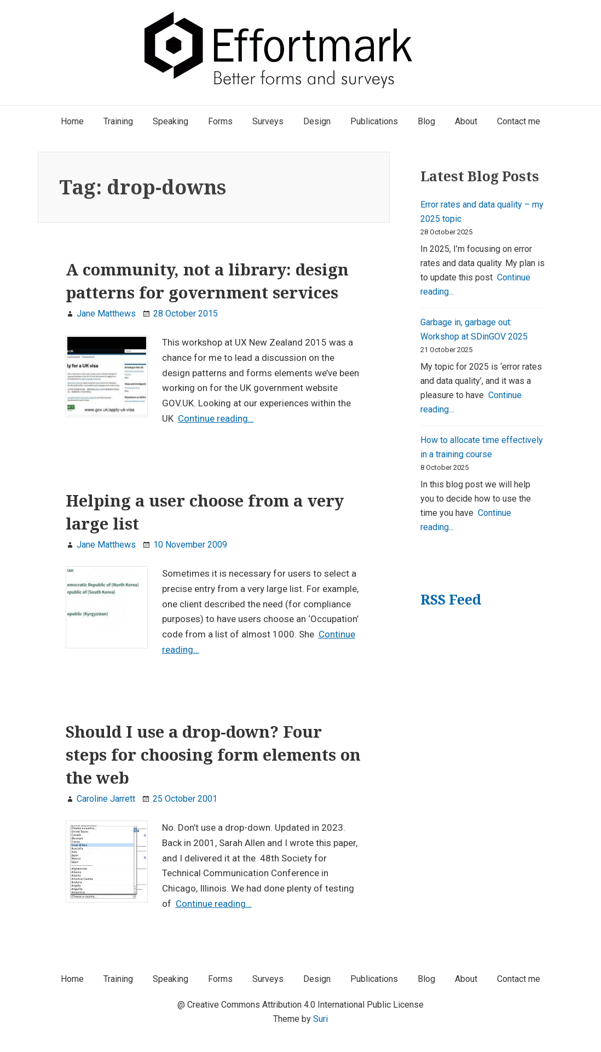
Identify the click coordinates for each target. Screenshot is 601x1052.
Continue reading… (216, 418)
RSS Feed (450, 599)
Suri (320, 1019)
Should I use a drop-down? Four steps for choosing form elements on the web (213, 755)
